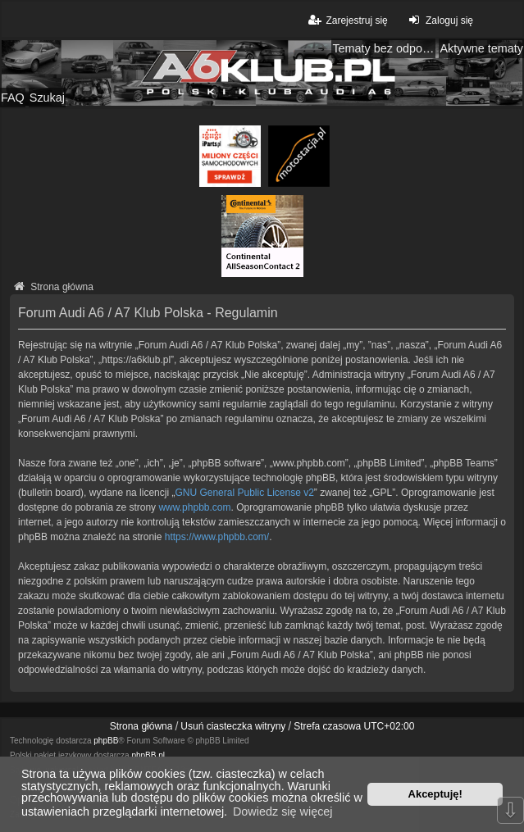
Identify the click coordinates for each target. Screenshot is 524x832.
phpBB (105, 740)
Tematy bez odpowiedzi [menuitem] (383, 48)
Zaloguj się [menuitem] (439, 20)
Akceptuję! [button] (435, 794)
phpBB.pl (148, 755)
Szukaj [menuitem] (47, 97)
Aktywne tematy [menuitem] (481, 48)
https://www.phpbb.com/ (217, 537)
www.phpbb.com (194, 507)
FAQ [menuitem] (13, 97)
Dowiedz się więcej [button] (283, 811)
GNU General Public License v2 (244, 492)
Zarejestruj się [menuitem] (346, 20)
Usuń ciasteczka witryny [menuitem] (232, 726)
